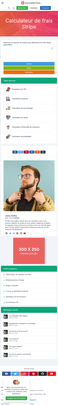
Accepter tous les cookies (16, 398)
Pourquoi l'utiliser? (15, 346)
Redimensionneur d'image (15, 280)
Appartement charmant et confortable (22, 323)
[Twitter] (20, 152)
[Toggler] (2, 3)
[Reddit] (37, 152)
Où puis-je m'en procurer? (18, 331)
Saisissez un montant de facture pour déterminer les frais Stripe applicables (27, 44)
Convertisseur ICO (12, 302)
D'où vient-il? (14, 339)
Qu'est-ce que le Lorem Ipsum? (20, 354)
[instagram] (14, 233)
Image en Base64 (12, 285)
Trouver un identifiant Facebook (17, 291)
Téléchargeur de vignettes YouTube (18, 274)
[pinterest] (17, 233)
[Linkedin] (31, 152)
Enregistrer (45, 8)
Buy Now (22, 8)
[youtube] (25, 233)
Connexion (34, 8)
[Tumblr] (43, 152)
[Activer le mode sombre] (14, 8)
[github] (21, 233)
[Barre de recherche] (9, 8)
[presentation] (29, 56)
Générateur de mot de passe (16, 297)
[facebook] (6, 233)
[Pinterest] (26, 152)
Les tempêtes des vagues (18, 316)
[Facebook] (15, 152)
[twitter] (10, 233)
